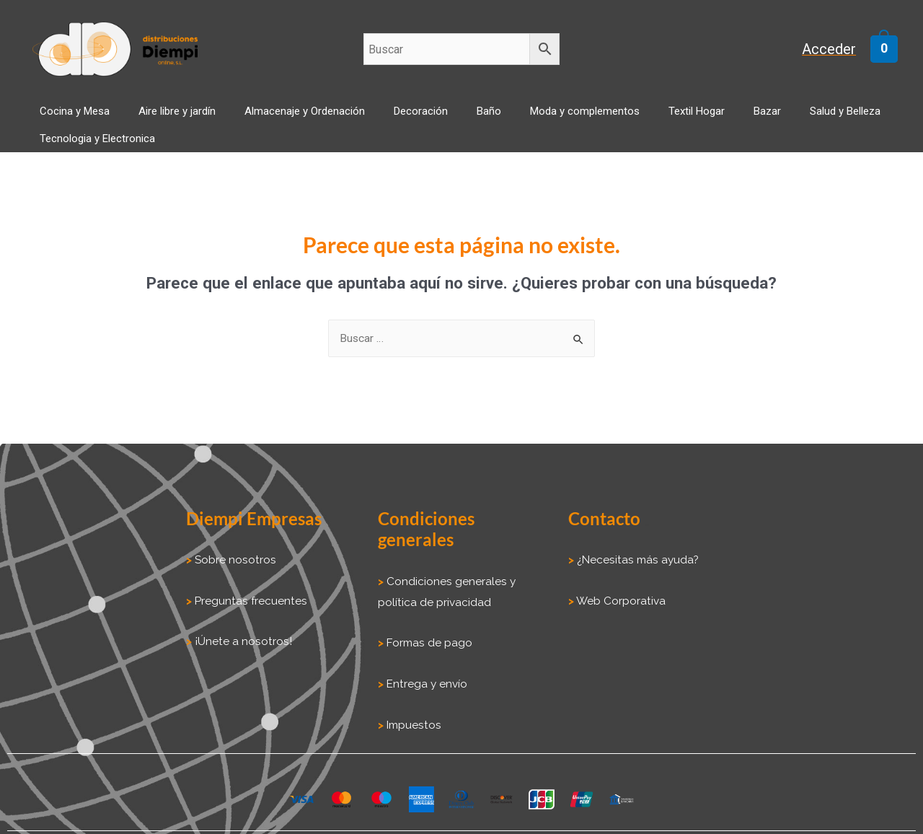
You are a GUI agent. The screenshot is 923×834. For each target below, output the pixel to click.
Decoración (372, 119)
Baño (425, 119)
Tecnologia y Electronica (831, 119)
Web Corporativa (619, 588)
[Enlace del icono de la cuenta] (837, 49)
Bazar (660, 119)
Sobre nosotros (233, 548)
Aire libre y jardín (156, 119)
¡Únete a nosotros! (240, 628)
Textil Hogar (604, 119)
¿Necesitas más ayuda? (635, 548)
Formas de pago (429, 629)
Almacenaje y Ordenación (270, 119)
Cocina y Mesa (69, 119)
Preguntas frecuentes (248, 588)
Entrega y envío (427, 669)
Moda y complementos (507, 119)
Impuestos (411, 709)
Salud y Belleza (724, 119)
